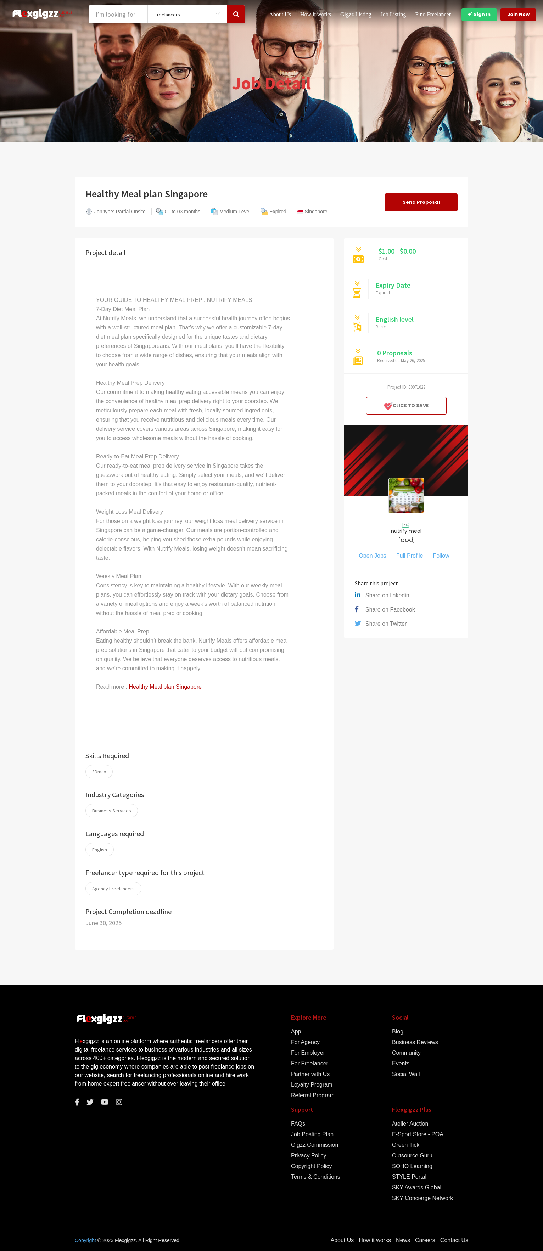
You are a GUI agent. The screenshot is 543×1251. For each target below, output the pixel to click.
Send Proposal (421, 202)
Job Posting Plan (312, 1134)
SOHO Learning (412, 1166)
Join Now (518, 14)
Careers (425, 1240)
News (403, 1240)
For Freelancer (309, 1063)
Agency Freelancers (113, 888)
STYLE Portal (409, 1177)
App (296, 1032)
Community (406, 1053)
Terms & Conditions (315, 1177)
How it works (315, 14)
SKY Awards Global (416, 1187)
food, (406, 540)
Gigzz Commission (314, 1145)
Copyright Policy (311, 1166)
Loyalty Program (311, 1085)
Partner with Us (310, 1074)
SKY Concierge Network (422, 1198)
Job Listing (393, 14)
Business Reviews (415, 1042)
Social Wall (406, 1074)
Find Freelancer (433, 14)
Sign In (479, 14)
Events (400, 1063)
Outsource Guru (412, 1156)
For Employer (308, 1053)
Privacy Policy (308, 1156)
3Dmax (99, 771)
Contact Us (454, 1240)
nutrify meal (406, 531)
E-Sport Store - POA (417, 1134)
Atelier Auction (410, 1124)
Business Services (111, 810)
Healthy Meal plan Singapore (165, 687)
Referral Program (313, 1095)
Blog (397, 1032)
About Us (280, 14)
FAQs (298, 1124)
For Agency (305, 1042)
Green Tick (405, 1145)
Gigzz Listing (355, 14)
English (99, 849)
